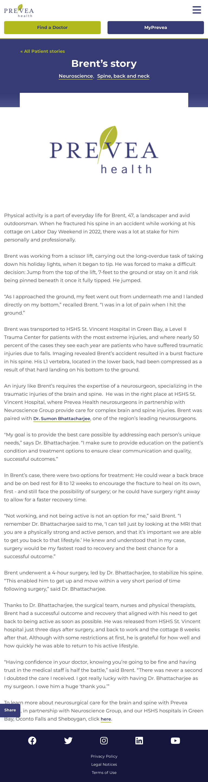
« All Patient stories (42, 51)
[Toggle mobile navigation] (197, 10)
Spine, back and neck (123, 76)
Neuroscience (76, 76)
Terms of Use (104, 772)
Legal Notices (104, 764)
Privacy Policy (104, 756)
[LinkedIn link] (139, 742)
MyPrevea (155, 27)
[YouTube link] (175, 742)
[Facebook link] (32, 742)
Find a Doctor (52, 27)
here (106, 719)
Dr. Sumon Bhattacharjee (61, 418)
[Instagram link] (104, 742)
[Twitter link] (68, 742)
